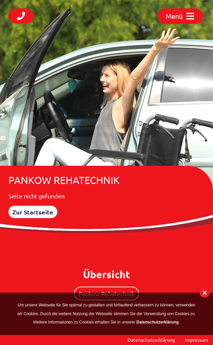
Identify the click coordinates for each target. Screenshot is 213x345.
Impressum (196, 340)
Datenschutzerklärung (151, 340)
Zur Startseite (32, 212)
